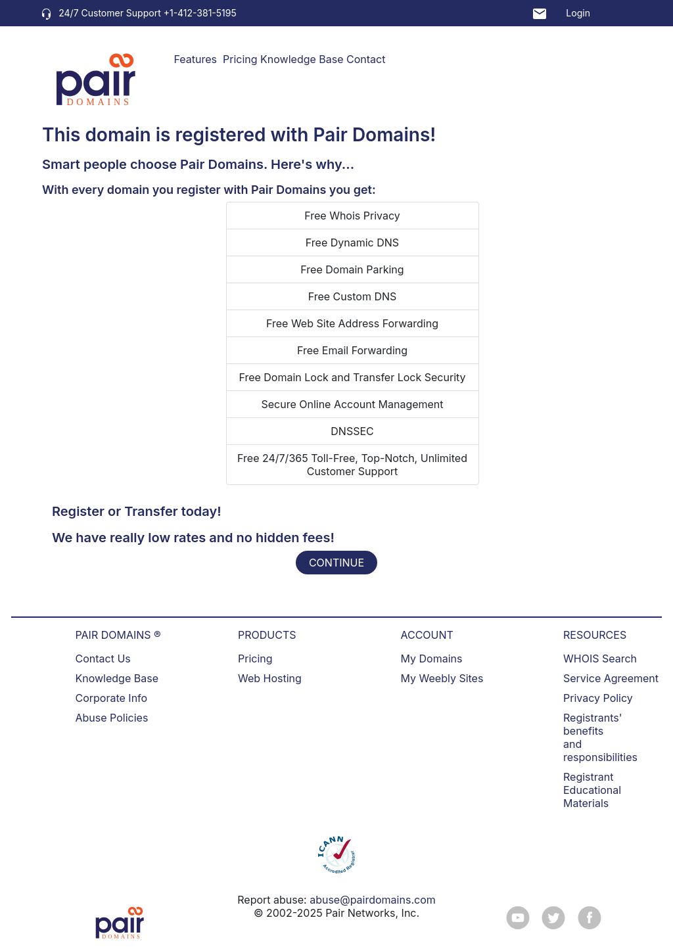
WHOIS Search (600, 658)
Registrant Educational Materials (592, 790)
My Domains (432, 658)
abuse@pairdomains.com (373, 899)
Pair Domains (371, 135)
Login (578, 12)
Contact (365, 59)
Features (196, 59)
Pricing (240, 59)
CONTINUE (336, 562)
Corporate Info (112, 698)
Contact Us (103, 658)
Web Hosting (270, 678)
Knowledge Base (301, 59)
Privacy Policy (598, 698)
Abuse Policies (112, 717)
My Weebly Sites (442, 678)
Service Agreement (611, 678)
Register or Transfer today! (136, 511)
